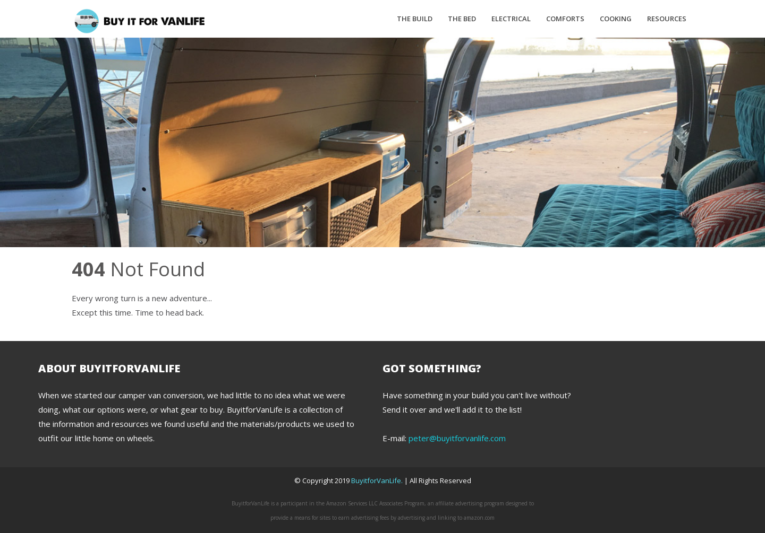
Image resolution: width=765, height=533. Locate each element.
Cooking (616, 18)
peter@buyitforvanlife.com (457, 438)
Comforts (565, 18)
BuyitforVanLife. (377, 480)
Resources (666, 18)
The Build (414, 18)
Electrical (511, 18)
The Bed (462, 18)
